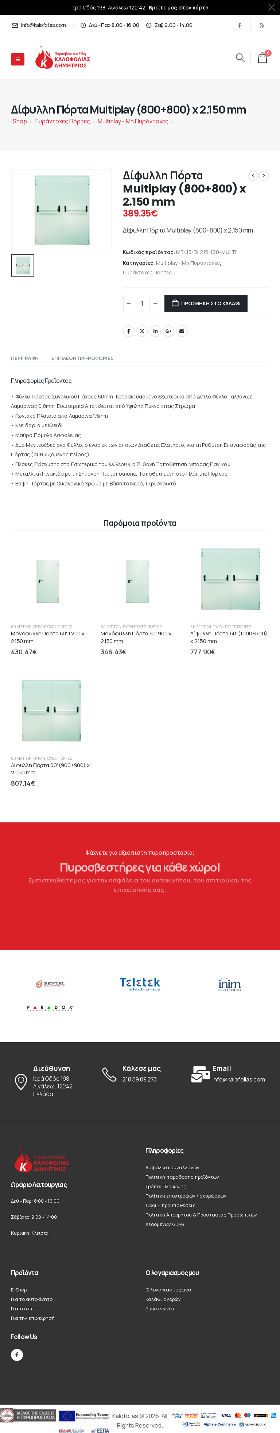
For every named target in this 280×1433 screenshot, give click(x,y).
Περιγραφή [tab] (25, 358)
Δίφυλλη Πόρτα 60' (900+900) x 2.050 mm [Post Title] (50, 768)
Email (182, 331)
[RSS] (262, 25)
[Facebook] (239, 25)
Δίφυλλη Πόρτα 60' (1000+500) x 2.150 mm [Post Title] (228, 637)
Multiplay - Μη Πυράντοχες (133, 121)
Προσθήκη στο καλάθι (210, 303)
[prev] (253, 176)
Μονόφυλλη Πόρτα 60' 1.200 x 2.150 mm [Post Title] (48, 637)
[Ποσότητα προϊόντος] (142, 303)
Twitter (142, 331)
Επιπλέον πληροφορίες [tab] (82, 358)
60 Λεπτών (21, 626)
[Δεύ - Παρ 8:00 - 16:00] (109, 25)
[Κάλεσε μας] (140, 1074)
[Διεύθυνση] (50, 1081)
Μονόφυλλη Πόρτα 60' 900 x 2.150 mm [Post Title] (136, 637)
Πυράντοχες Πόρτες (62, 121)
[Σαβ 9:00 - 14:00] (168, 25)
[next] (264, 176)
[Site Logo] (69, 57)
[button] (240, 57)
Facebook (129, 331)
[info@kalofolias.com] (38, 25)
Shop (20, 121)
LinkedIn (155, 331)
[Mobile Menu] (17, 59)
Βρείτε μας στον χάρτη (179, 7)
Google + (168, 331)
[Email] (229, 1074)
